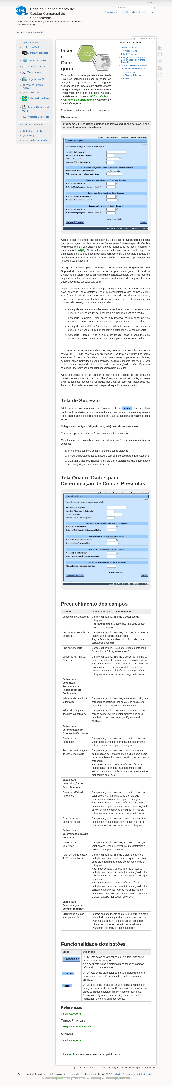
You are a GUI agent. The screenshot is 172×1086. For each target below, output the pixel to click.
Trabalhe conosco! (39, 53)
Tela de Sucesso (129, 54)
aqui (71, 1054)
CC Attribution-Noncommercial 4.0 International (131, 1074)
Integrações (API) (35, 79)
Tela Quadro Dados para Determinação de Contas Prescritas (133, 60)
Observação (131, 51)
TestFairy (29, 135)
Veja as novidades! (37, 60)
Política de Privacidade (38, 98)
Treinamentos (34, 72)
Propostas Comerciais (38, 117)
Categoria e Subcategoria (78, 99)
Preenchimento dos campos (134, 65)
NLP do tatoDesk (30, 47)
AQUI (81, 250)
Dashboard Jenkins (34, 131)
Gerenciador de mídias (137, 12)
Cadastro (105, 96)
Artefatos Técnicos (36, 66)
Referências (129, 72)
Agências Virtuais (30, 43)
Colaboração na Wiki (32, 124)
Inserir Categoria (129, 47)
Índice (153, 12)
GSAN (93, 96)
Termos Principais (134, 75)
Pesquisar (154, 7)
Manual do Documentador (35, 140)
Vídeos (126, 78)
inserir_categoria (34, 32)
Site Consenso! (32, 92)
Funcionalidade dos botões (134, 69)
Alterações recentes (114, 12)
